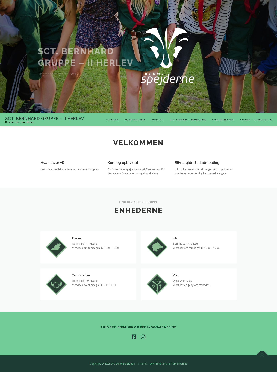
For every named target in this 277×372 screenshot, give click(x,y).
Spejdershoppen (223, 119)
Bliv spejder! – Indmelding (188, 119)
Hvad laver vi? (52, 169)
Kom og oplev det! (124, 169)
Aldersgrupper (135, 119)
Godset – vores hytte (256, 119)
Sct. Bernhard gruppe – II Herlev (44, 118)
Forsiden (112, 119)
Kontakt (158, 119)
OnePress (155, 363)
